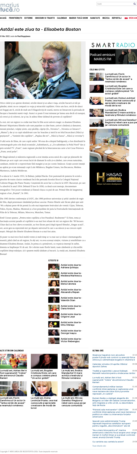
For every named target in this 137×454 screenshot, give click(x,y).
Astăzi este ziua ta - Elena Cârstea (71, 282)
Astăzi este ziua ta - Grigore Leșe (71, 315)
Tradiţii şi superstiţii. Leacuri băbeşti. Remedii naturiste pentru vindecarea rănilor (113, 372)
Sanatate (95, 18)
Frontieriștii (15, 18)
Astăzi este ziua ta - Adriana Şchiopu (71, 266)
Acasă (3, 18)
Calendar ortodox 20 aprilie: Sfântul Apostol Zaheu (109, 365)
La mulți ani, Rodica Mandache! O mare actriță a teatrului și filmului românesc (120, 112)
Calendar (62, 18)
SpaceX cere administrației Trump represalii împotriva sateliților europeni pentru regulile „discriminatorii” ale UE (111, 423)
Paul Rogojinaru (23, 36)
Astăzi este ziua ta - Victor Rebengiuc (71, 340)
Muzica (106, 18)
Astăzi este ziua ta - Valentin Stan (71, 299)
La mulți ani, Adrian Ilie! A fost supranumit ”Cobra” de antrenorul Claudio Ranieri (13, 374)
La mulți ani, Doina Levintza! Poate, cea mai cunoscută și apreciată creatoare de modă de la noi (120, 102)
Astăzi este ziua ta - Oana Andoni (71, 307)
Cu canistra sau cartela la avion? (108, 442)
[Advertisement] (22, 276)
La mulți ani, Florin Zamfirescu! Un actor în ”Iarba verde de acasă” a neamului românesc (118, 78)
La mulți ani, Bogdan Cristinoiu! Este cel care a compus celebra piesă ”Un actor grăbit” (119, 90)
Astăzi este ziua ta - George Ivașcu (71, 331)
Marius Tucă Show (78, 18)
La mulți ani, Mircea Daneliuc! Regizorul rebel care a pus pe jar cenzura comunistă (121, 122)
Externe (28, 18)
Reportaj (116, 18)
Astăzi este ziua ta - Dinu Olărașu (71, 323)
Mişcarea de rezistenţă (24, 7)
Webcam (133, 18)
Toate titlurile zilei (99, 446)
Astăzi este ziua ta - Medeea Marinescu (71, 274)
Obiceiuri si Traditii (45, 18)
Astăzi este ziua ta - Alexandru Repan (71, 290)
